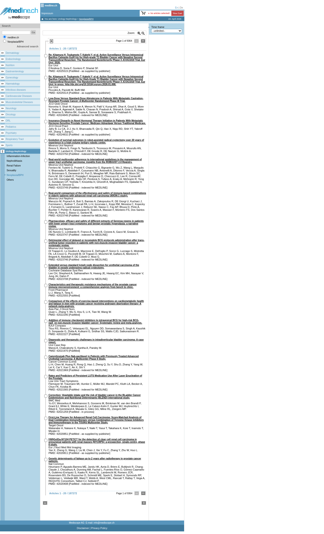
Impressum (47, 13)
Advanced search (27, 46)
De (181, 7)
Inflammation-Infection (18, 156)
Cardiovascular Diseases (19, 96)
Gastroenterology (15, 71)
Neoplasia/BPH (15, 175)
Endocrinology (13, 59)
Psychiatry (11, 133)
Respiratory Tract (15, 139)
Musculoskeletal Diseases (19, 102)
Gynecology (12, 77)
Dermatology (12, 53)
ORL (8, 120)
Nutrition (10, 65)
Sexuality (11, 170)
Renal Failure (14, 165)
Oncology (11, 114)
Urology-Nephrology (67, 19)
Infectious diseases (16, 90)
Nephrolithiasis (14, 161)
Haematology (13, 83)
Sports (9, 145)
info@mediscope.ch (104, 522)
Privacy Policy (99, 528)
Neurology (11, 108)
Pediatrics (11, 127)
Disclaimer (83, 528)
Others (10, 180)
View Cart (177, 13)
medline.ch (51, 5)
